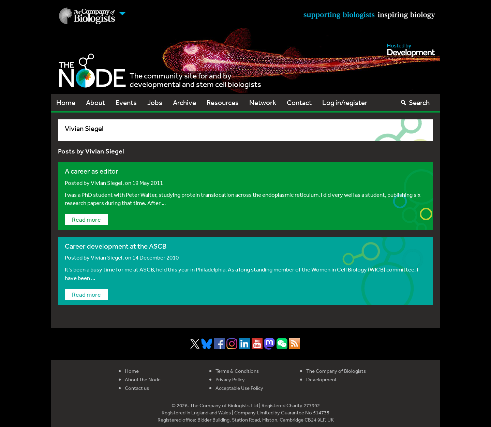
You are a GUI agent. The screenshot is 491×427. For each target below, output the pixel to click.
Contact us (137, 388)
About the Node (143, 379)
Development (321, 379)
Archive (184, 102)
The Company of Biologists (336, 371)
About (95, 102)
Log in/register (345, 102)
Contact (299, 102)
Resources (223, 102)
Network (262, 102)
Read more (86, 219)
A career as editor (91, 171)
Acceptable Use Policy (239, 388)
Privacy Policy (230, 379)
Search (415, 102)
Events (126, 102)
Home (65, 102)
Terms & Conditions (237, 371)
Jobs (154, 102)
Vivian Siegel (106, 182)
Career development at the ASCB (115, 246)
